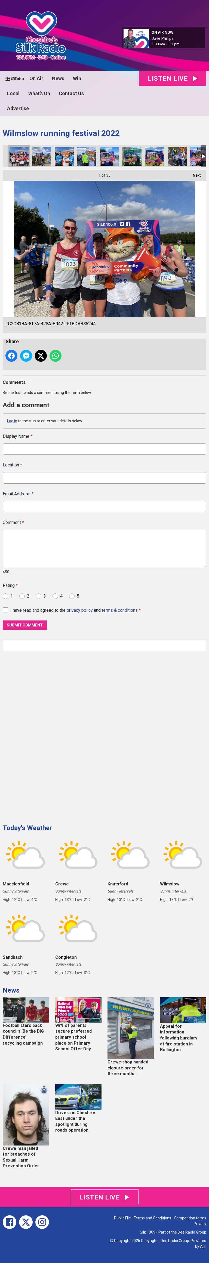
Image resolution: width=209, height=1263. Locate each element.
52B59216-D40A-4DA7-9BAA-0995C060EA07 (86, 156)
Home (14, 78)
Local (13, 93)
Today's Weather (27, 828)
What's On (39, 93)
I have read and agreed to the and (75, 610)
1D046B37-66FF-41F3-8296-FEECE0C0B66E (132, 156)
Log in (12, 421)
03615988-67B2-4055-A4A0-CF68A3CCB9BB (64, 156)
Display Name (17, 436)
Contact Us (71, 93)
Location (12, 465)
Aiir (202, 1246)
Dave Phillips (163, 38)
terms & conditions (120, 610)
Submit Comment (25, 625)
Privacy (200, 1224)
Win (77, 78)
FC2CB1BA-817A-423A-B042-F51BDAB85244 (19, 156)
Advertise (18, 108)
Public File (122, 1218)
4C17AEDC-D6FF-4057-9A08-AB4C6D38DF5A (109, 156)
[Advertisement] (43, 735)
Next (194, 173)
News (58, 78)
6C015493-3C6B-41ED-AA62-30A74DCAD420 (41, 156)
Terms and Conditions (152, 1218)
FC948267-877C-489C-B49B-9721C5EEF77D (177, 156)
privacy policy (80, 610)
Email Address (18, 493)
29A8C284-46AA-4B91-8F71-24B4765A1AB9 (154, 156)
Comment (13, 522)
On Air (36, 78)
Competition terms (190, 1218)
